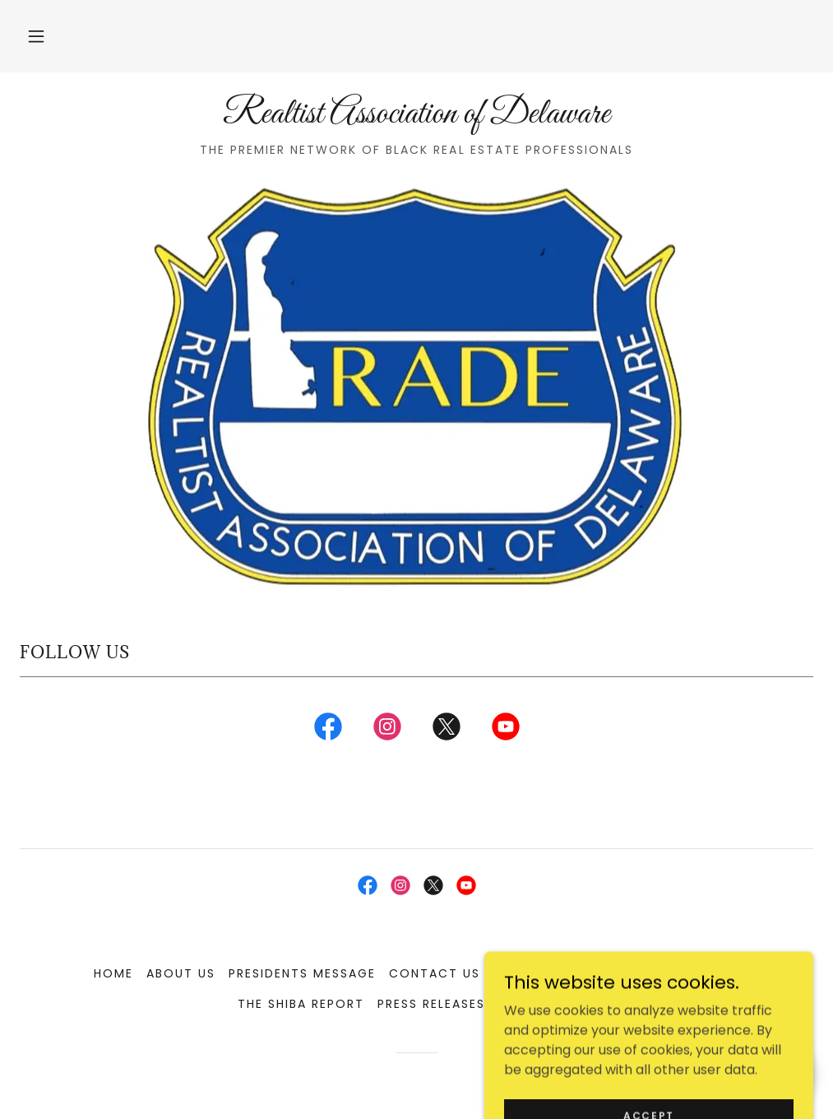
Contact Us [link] (434, 973)
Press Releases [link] (431, 1004)
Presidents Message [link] (302, 973)
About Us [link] (180, 973)
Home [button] (113, 973)
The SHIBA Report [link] (301, 1004)
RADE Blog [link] (646, 973)
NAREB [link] (718, 973)
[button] (36, 36)
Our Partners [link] (544, 973)
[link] (416, 118)
